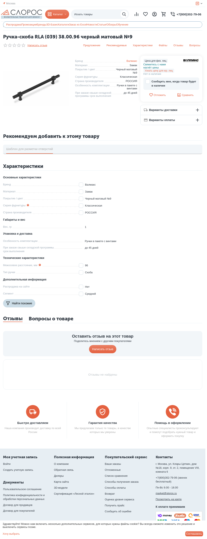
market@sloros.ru (166, 493)
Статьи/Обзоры (106, 24)
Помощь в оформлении (172, 423)
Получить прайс (115, 505)
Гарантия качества (102, 423)
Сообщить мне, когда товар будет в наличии (170, 83)
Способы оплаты (115, 487)
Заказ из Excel (78, 24)
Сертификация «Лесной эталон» (74, 493)
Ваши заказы (113, 463)
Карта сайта (61, 481)
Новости (92, 24)
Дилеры (59, 475)
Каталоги (63, 24)
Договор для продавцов (17, 505)
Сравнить (185, 95)
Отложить (157, 95)
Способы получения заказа (122, 481)
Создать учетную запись (18, 469)
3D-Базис (52, 24)
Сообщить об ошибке (118, 511)
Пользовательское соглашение (22, 489)
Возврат (110, 493)
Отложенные (113, 469)
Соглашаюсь (194, 533)
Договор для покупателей (19, 510)
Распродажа (13, 24)
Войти (6, 463)
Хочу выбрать (11, 533)
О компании (61, 463)
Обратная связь (64, 469)
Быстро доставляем (32, 423)
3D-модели (60, 487)
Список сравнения (116, 475)
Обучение (122, 24)
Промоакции (29, 24)
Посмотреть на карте (169, 499)
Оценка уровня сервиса (119, 499)
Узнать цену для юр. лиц (159, 70)
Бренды (41, 24)
